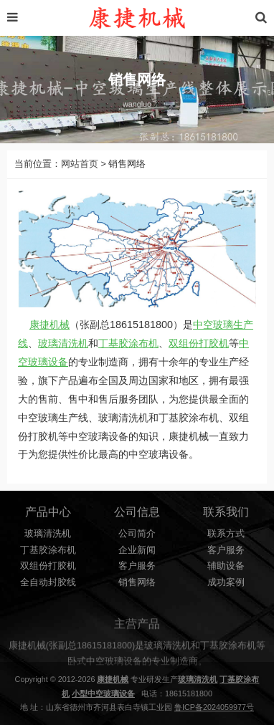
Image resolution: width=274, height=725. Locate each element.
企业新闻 (137, 550)
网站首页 (79, 164)
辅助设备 (226, 566)
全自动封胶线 (48, 582)
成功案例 (226, 582)
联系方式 (226, 534)
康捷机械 (49, 324)
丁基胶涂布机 (128, 343)
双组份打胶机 (199, 343)
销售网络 (137, 582)
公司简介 (137, 534)
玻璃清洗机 (63, 343)
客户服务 (137, 566)
